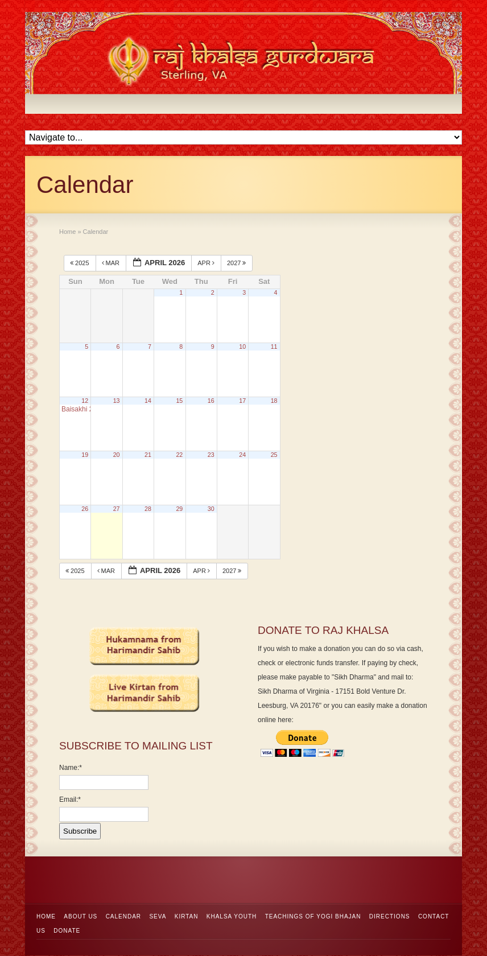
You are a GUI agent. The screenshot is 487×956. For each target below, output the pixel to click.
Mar (112, 262)
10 (242, 346)
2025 (80, 262)
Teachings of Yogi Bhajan (313, 916)
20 (116, 454)
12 (84, 400)
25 (274, 454)
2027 (237, 262)
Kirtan (187, 916)
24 (242, 454)
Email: (70, 799)
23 (211, 454)
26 (84, 508)
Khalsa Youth (232, 916)
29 (179, 508)
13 (116, 400)
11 (274, 346)
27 (116, 508)
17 (242, 400)
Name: (70, 768)
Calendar (123, 916)
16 (211, 400)
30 (211, 508)
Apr (206, 262)
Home (46, 916)
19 (84, 454)
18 (274, 400)
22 (179, 454)
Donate (66, 931)
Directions (389, 916)
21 (148, 454)
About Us (80, 916)
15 (179, 400)
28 (148, 508)
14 (148, 400)
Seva (157, 916)
